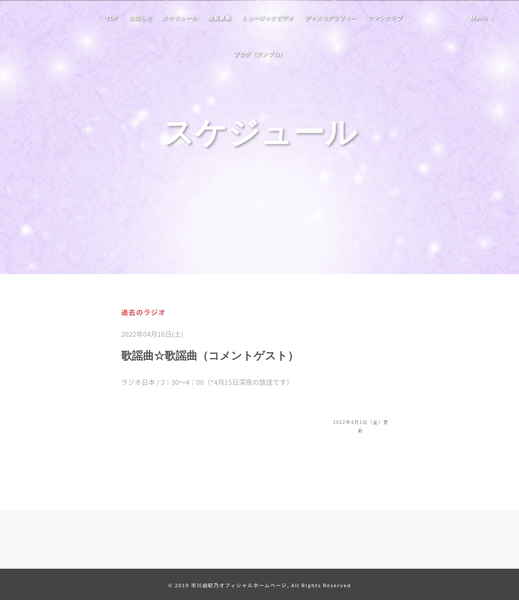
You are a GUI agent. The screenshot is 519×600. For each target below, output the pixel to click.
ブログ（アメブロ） (259, 54)
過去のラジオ (143, 312)
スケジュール (179, 18)
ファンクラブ (384, 18)
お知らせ (140, 18)
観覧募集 (219, 18)
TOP (112, 18)
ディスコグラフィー (331, 18)
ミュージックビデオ (268, 18)
